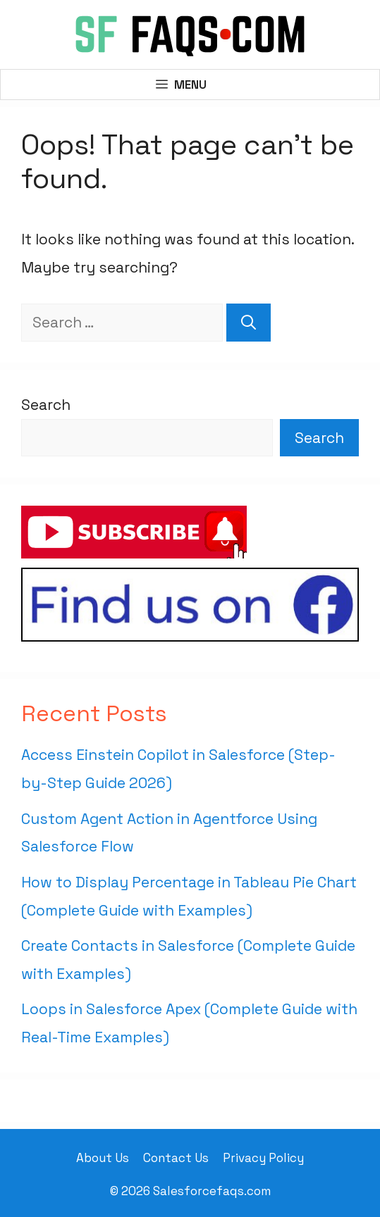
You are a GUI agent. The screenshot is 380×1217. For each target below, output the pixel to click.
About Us (102, 1158)
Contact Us (176, 1158)
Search (46, 404)
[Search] (248, 323)
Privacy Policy (263, 1158)
